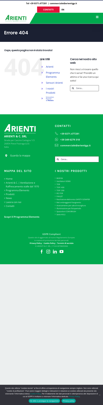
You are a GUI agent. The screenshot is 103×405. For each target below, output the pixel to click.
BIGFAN (60, 178)
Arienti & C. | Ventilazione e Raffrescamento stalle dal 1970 (22, 184)
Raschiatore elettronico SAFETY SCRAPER (73, 199)
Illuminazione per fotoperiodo (69, 208)
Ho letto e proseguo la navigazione (44, 401)
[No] (99, 394)
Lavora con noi (13, 202)
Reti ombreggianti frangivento (69, 202)
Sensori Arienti (54, 82)
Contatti (10, 206)
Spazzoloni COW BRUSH (66, 211)
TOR (58, 184)
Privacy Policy (74, 396)
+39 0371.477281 (69, 133)
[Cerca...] (84, 88)
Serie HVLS (61, 214)
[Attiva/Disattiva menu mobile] (97, 17)
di (50, 99)
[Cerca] (73, 88)
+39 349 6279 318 (70, 139)
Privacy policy (68, 401)
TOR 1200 (60, 190)
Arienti (49, 66)
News (9, 198)
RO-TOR (60, 193)
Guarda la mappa (20, 155)
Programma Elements (17, 190)
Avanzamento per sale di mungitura (71, 205)
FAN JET (60, 196)
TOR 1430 (60, 187)
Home (9, 178)
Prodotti (10, 194)
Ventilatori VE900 (63, 181)
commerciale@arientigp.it (63, 3)
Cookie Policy (35, 394)
